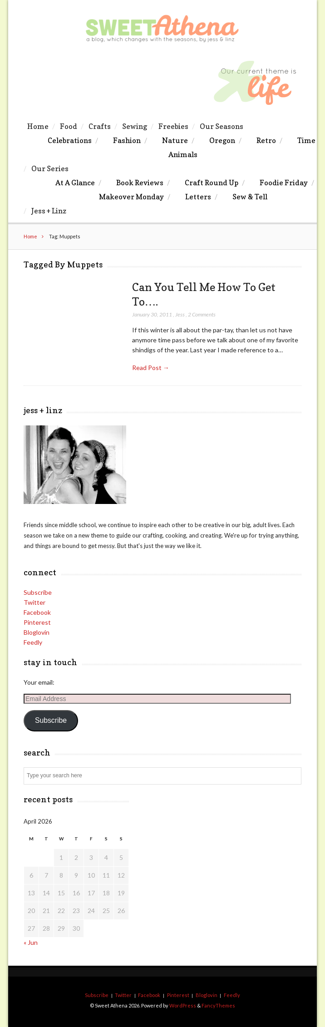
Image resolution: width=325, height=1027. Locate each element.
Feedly (33, 642)
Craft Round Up (211, 182)
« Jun (31, 942)
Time (306, 140)
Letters (198, 196)
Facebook (37, 612)
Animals (182, 154)
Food (68, 126)
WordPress (182, 1005)
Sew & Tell (249, 196)
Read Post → (150, 367)
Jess (180, 314)
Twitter (34, 602)
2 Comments (202, 314)
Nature (175, 140)
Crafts (100, 126)
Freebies (173, 126)
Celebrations (70, 140)
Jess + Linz (48, 210)
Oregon (222, 140)
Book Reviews (139, 182)
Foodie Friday (284, 182)
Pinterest (37, 622)
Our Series (50, 168)
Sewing (134, 126)
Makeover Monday (131, 196)
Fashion (127, 140)
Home (38, 126)
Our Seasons (221, 126)
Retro (266, 140)
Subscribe (38, 592)
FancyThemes (218, 1005)
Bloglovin (36, 632)
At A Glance (75, 182)
